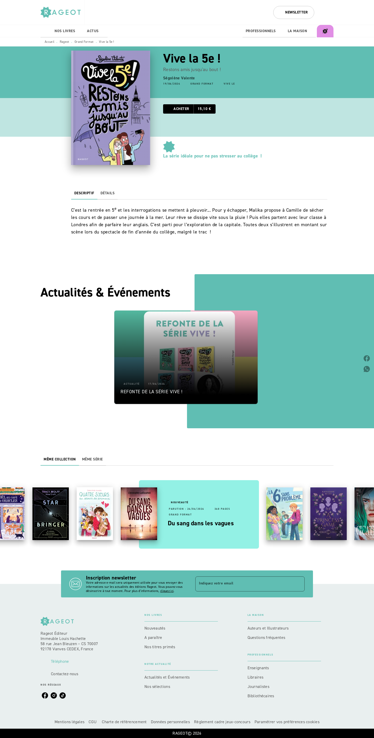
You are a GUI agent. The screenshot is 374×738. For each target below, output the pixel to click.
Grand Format (84, 42)
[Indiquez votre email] (243, 583)
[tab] (46, 31)
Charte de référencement (124, 722)
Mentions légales (69, 722)
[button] (293, 12)
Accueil (49, 42)
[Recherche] (326, 12)
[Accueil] (62, 12)
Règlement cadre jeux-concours (222, 722)
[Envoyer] (298, 584)
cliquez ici (166, 591)
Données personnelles (170, 722)
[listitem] (45, 695)
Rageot (64, 42)
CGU (93, 722)
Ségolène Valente (179, 78)
